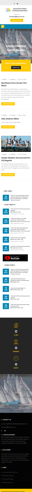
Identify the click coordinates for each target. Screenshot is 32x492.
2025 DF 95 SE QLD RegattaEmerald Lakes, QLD (18, 238)
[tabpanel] (16, 46)
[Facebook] (1, 430)
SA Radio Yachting (8, 479)
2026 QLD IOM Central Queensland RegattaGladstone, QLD (20, 210)
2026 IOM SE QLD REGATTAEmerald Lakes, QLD (18, 289)
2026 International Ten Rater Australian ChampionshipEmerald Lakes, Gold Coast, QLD (20, 220)
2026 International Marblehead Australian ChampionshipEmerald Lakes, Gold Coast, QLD (20, 229)
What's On (16, 67)
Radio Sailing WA (7, 482)
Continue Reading (8, 103)
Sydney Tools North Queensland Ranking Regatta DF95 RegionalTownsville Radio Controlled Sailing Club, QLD (20, 198)
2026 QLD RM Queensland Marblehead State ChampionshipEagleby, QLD (20, 280)
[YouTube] (5, 430)
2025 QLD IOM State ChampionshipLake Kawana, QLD (20, 247)
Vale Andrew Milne (10, 119)
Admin (4, 79)
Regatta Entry (17, 20)
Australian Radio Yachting (10, 472)
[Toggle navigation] (2, 26)
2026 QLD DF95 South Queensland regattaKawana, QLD (20, 297)
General (12, 79)
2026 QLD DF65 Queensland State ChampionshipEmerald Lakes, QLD (20, 306)
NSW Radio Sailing (8, 475)
